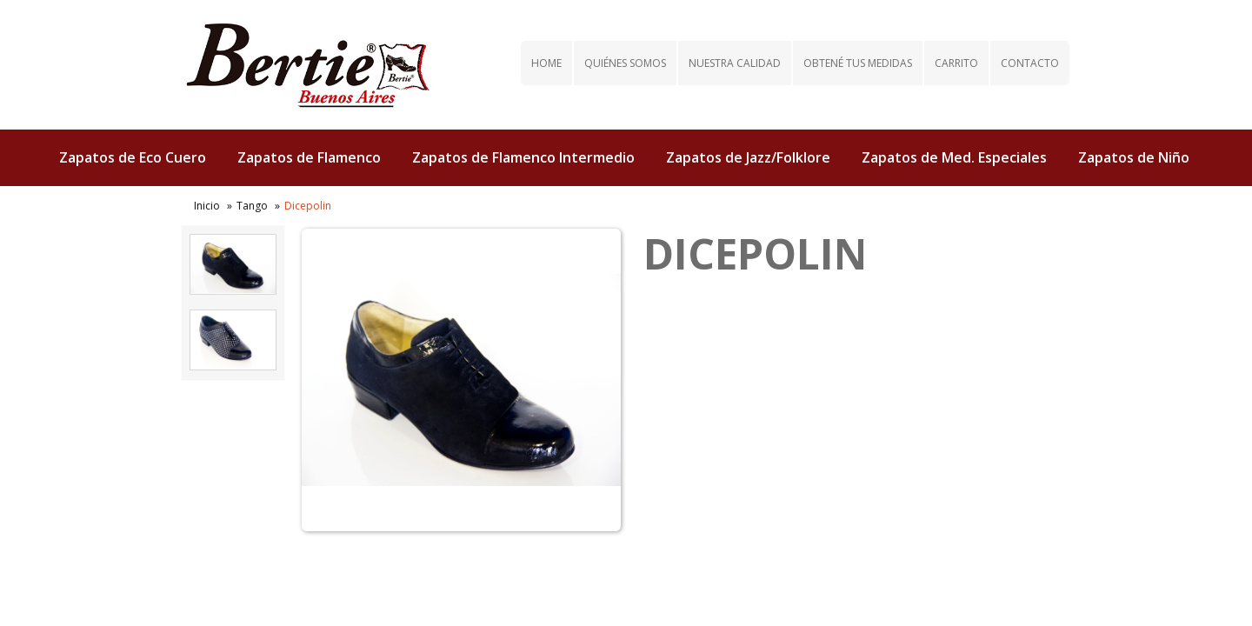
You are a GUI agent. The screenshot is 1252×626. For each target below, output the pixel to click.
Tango (252, 205)
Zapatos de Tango (628, 214)
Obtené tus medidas (857, 63)
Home (546, 63)
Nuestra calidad (735, 63)
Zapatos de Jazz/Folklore (748, 157)
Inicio (207, 205)
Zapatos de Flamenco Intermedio (523, 157)
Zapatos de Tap (774, 214)
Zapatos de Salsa (479, 214)
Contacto (1030, 63)
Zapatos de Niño (1133, 157)
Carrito (956, 63)
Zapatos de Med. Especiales (954, 157)
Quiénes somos (625, 63)
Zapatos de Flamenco (309, 157)
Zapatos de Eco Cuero (132, 157)
